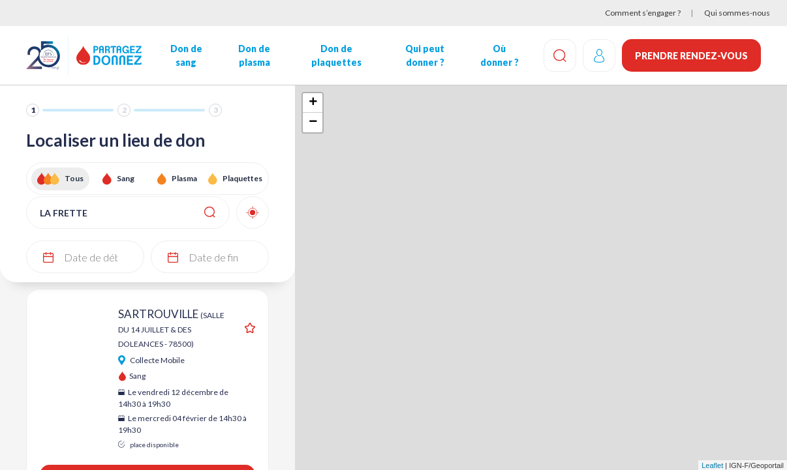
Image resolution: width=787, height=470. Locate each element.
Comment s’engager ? (643, 13)
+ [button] (313, 103)
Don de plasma (254, 55)
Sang (125, 178)
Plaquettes (242, 178)
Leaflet (712, 465)
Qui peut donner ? (424, 55)
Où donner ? (499, 55)
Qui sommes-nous (737, 13)
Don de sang (186, 55)
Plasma (184, 178)
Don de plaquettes (336, 55)
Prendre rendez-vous (691, 55)
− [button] (313, 122)
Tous (74, 178)
